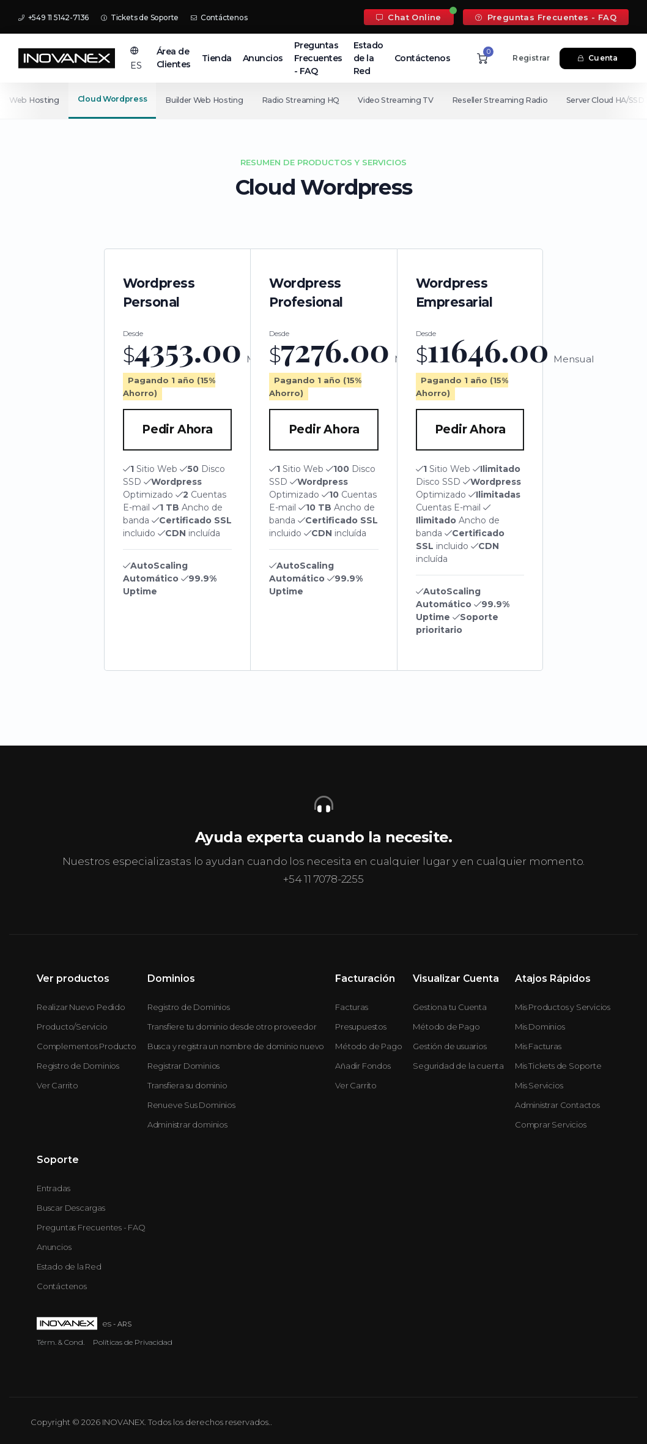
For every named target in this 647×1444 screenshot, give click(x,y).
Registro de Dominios (78, 1066)
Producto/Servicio (72, 1026)
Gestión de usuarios (449, 1046)
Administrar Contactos (557, 1105)
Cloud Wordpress (114, 98)
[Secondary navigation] (323, 100)
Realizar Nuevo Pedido (81, 1007)
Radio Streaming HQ (304, 100)
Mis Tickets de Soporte (558, 1066)
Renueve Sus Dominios (191, 1105)
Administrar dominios (187, 1124)
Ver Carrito (57, 1085)
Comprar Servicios (550, 1124)
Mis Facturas (538, 1046)
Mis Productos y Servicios (562, 1007)
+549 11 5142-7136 (53, 17)
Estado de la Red (368, 58)
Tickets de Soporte (140, 17)
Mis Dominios (540, 1026)
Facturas (351, 1007)
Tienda (217, 58)
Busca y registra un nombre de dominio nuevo (235, 1046)
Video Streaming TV (402, 100)
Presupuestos (360, 1026)
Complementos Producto (86, 1046)
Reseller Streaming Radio (509, 100)
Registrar (531, 57)
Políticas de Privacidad (132, 1342)
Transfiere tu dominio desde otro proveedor (232, 1026)
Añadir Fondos (362, 1066)
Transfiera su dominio (187, 1085)
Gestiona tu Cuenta (449, 1007)
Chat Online (409, 17)
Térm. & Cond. (60, 1342)
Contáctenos (219, 17)
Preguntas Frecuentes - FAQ (545, 17)
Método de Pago (368, 1046)
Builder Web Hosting (205, 100)
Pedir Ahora (177, 429)
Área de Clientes (174, 58)
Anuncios (263, 58)
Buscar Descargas (71, 1208)
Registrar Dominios (183, 1066)
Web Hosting (34, 100)
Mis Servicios (539, 1085)
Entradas (53, 1188)
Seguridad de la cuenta (458, 1066)
